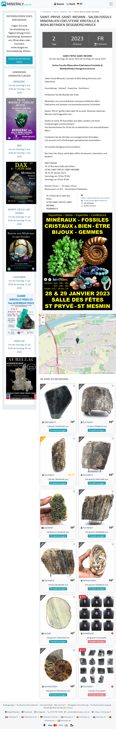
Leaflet (88, 373)
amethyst (87, 633)
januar (63, 12)
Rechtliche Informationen (27, 705)
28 (70, 12)
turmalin (86, 421)
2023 (55, 12)
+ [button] (43, 318)
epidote (47, 527)
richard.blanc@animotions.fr (95, 200)
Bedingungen (9, 705)
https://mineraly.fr (103, 712)
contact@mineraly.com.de (78, 712)
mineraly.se (64, 720)
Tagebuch (46, 12)
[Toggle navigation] (111, 4)
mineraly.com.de (49, 717)
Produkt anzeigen (58, 430)
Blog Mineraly (12, 712)
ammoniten (88, 580)
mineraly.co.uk (29, 717)
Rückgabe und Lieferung (78, 705)
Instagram (39, 712)
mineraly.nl (99, 717)
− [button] (43, 322)
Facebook (27, 712)
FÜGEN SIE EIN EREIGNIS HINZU (19, 60)
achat (46, 633)
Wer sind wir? (60, 705)
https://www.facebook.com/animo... (96, 198)
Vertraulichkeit (46, 705)
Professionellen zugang (100, 705)
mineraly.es (83, 717)
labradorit (48, 421)
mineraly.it (67, 717)
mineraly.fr (11, 717)
